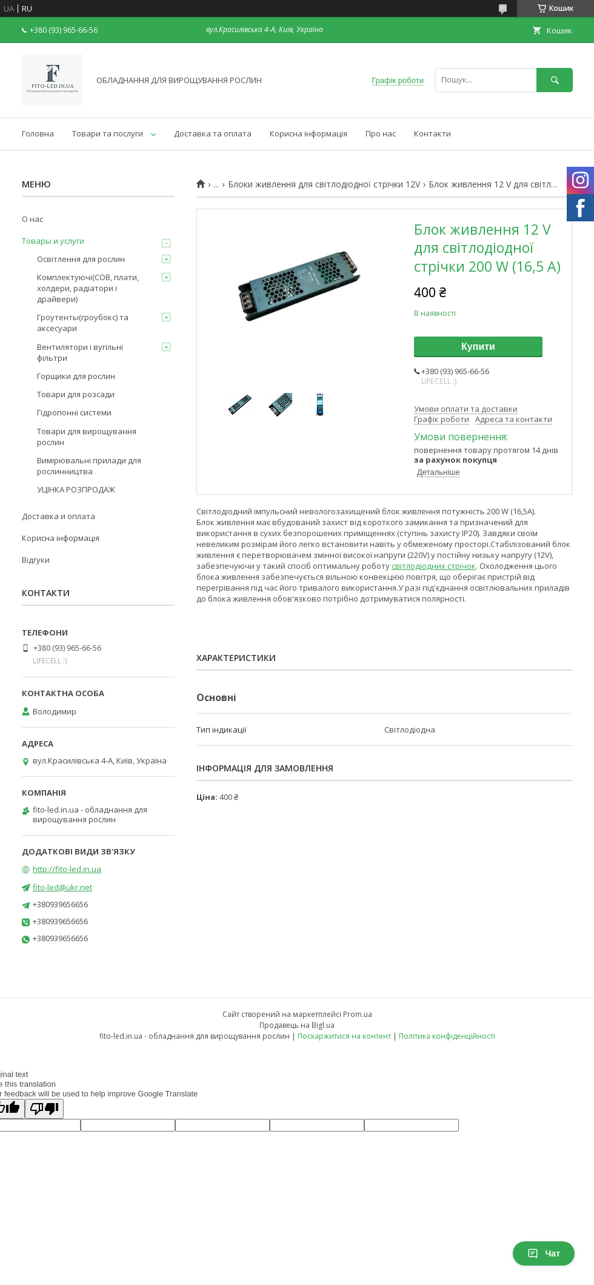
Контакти (432, 133)
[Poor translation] (44, 1109)
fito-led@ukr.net (62, 887)
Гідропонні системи (74, 412)
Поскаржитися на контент (344, 1036)
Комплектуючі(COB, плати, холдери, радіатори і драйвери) (88, 288)
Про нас (380, 133)
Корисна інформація (308, 133)
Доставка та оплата (213, 133)
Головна (38, 133)
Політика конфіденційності (447, 1036)
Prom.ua (357, 1014)
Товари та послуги (107, 133)
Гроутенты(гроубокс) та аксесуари (82, 323)
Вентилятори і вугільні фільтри (80, 352)
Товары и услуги (53, 240)
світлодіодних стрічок (434, 565)
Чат (543, 1253)
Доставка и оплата (58, 516)
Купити (478, 346)
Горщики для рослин (76, 376)
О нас (32, 218)
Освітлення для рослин (81, 258)
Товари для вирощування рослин (86, 437)
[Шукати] (554, 80)
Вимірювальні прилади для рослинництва (89, 466)
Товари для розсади (76, 394)
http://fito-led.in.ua (67, 869)
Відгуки (36, 559)
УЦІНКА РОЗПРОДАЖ (76, 489)
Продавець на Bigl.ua (297, 1025)
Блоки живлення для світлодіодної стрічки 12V (324, 184)
